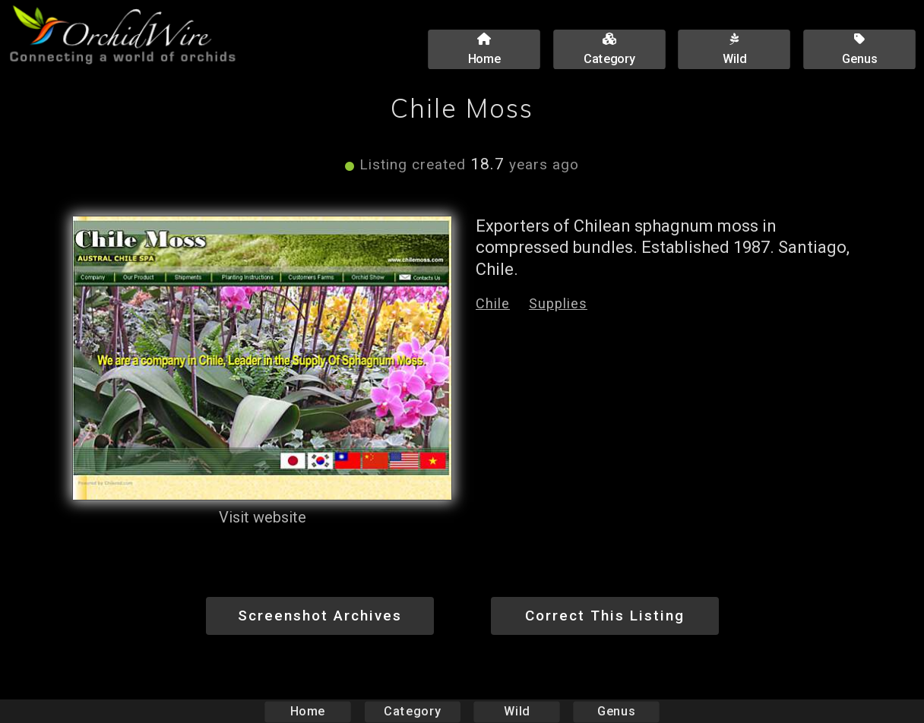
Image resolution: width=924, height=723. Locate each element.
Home (308, 711)
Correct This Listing (605, 615)
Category (412, 711)
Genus (615, 711)
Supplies (558, 303)
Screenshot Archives (320, 615)
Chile (493, 303)
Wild (517, 711)
